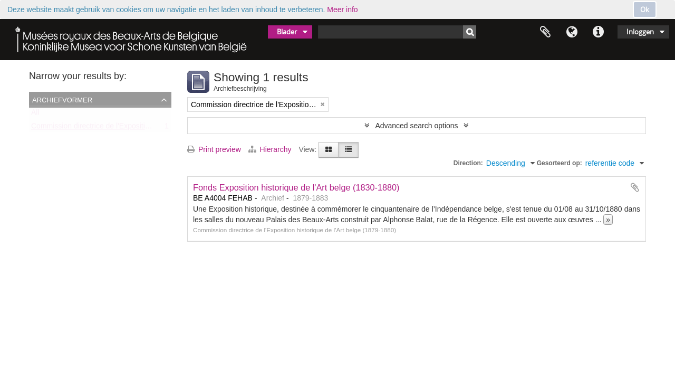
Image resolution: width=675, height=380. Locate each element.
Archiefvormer (62, 99)
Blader (287, 31)
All (35, 114)
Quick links (598, 32)
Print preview (214, 149)
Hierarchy (271, 149)
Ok (644, 9)
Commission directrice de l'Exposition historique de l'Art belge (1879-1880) (152, 128)
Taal (571, 32)
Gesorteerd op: (559, 163)
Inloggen (640, 31)
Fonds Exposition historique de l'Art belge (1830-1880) (296, 187)
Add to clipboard (635, 187)
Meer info (342, 9)
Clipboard (545, 32)
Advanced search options (416, 125)
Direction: (468, 163)
